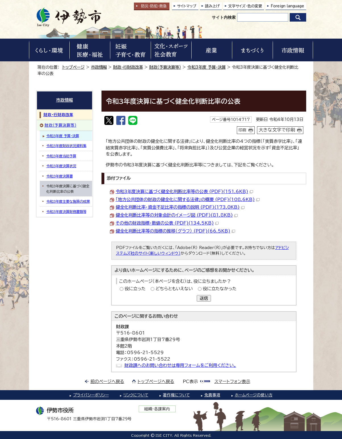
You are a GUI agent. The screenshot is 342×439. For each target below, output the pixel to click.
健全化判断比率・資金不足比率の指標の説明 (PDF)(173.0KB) (180, 207)
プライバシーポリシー (91, 395)
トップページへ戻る (156, 381)
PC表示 (190, 381)
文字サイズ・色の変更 (245, 6)
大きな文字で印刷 (277, 129)
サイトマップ (186, 6)
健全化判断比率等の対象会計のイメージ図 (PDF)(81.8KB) (177, 215)
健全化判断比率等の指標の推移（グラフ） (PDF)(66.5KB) (175, 231)
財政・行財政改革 (128, 67)
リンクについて (135, 395)
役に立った (135, 289)
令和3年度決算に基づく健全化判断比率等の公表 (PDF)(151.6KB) (184, 191)
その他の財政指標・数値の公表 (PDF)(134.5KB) (167, 223)
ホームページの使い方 (254, 395)
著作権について (176, 395)
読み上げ (212, 6)
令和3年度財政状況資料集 (66, 145)
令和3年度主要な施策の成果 (68, 201)
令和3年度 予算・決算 (206, 67)
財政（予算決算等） (165, 67)
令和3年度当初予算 (61, 156)
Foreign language (287, 6)
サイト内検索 (224, 17)
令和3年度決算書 (59, 176)
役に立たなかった (220, 289)
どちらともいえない (174, 289)
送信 (204, 298)
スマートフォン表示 (232, 381)
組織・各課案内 (157, 409)
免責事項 (212, 395)
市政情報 (99, 67)
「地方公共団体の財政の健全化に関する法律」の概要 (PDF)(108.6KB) (188, 199)
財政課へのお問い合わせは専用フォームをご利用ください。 (180, 365)
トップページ (73, 67)
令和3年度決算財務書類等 (66, 211)
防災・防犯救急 (154, 6)
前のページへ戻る (107, 381)
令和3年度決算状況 (61, 166)
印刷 (242, 130)
